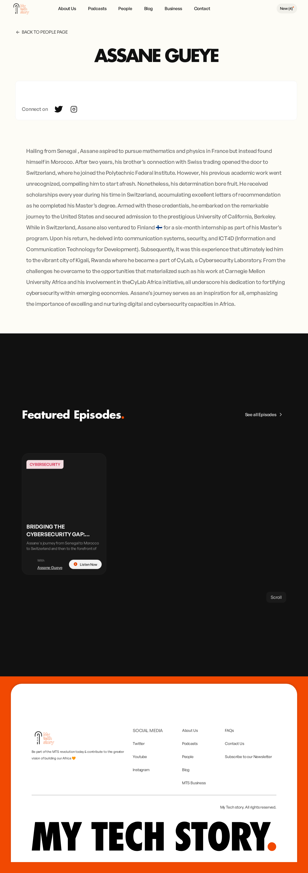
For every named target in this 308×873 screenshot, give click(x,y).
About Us (67, 8)
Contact (202, 8)
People (125, 8)
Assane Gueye (49, 574)
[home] (24, 8)
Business (173, 8)
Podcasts (97, 8)
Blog (148, 8)
